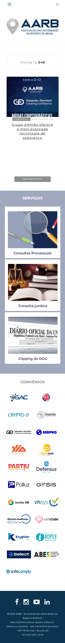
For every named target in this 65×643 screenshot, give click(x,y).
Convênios (21, 119)
